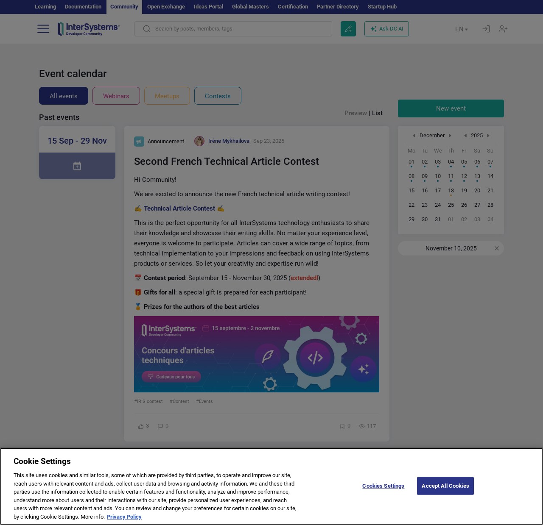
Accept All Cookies (445, 493)
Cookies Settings (383, 493)
